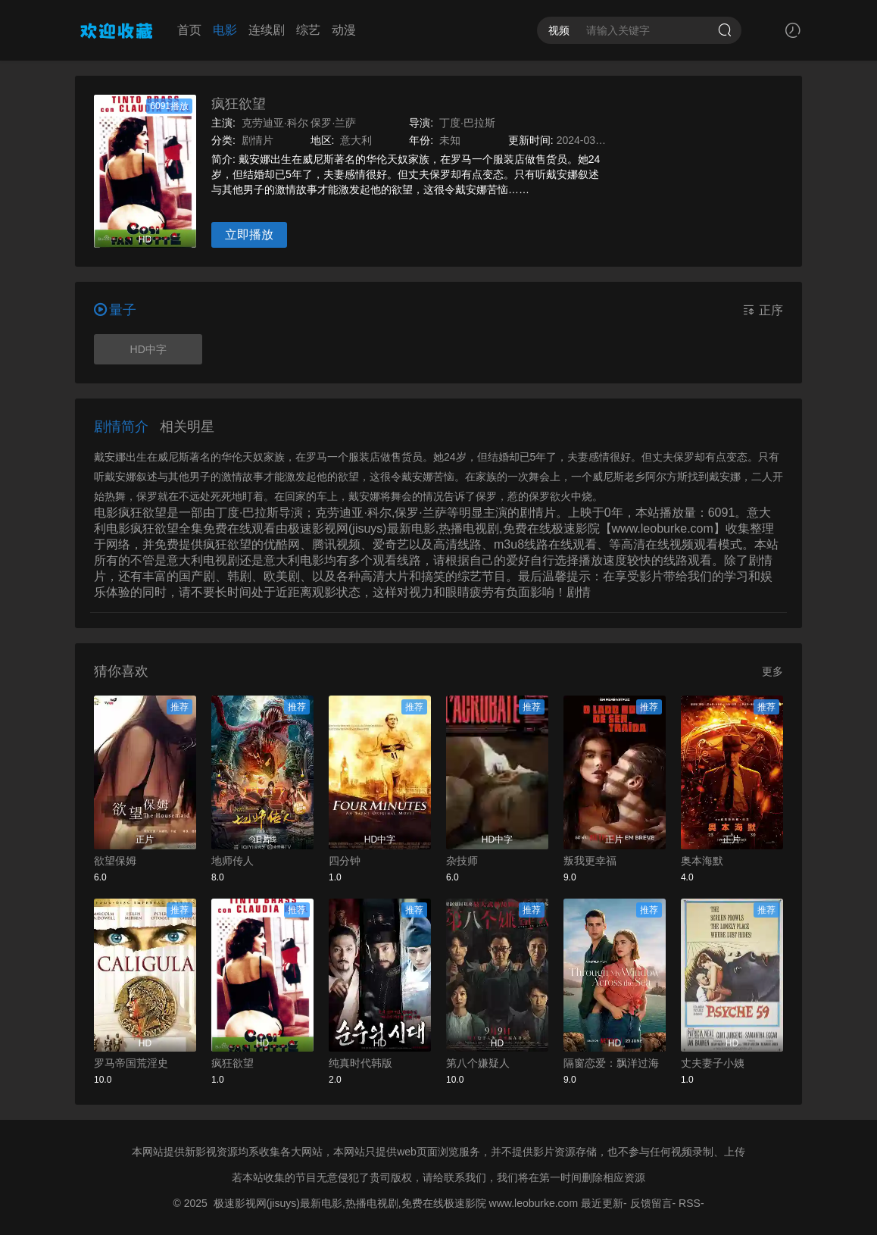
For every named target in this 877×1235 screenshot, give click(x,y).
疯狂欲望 (238, 103)
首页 (189, 29)
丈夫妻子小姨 (712, 1063)
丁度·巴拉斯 (467, 123)
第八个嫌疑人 (478, 1063)
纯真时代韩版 (360, 1063)
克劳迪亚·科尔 (275, 123)
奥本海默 (702, 861)
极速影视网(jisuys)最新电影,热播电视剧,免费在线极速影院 (350, 1203)
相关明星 (187, 426)
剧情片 (257, 140)
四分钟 (344, 861)
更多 (772, 671)
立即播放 (249, 234)
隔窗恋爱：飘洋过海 (611, 1063)
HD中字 (148, 349)
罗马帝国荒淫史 (131, 1063)
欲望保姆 (115, 861)
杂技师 (462, 861)
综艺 (308, 29)
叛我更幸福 (589, 861)
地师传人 (232, 861)
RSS (690, 1203)
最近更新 (602, 1203)
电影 (225, 29)
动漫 (344, 29)
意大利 (356, 140)
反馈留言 (651, 1203)
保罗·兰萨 (333, 123)
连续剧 (266, 29)
